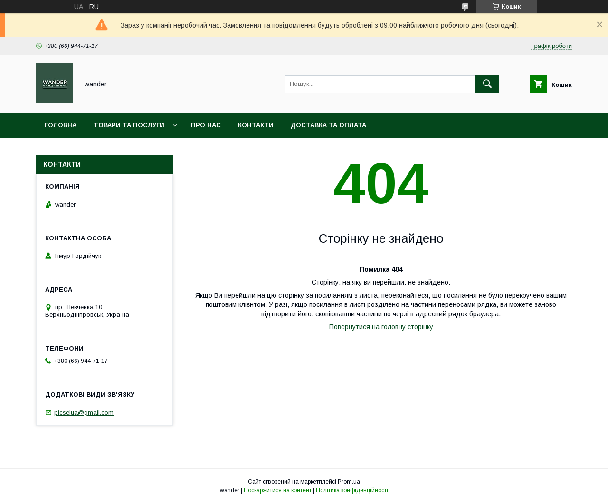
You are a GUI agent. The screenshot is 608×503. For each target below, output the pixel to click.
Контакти (256, 125)
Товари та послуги (129, 125)
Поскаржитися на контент (278, 490)
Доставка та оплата (328, 125)
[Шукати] (487, 84)
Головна (60, 125)
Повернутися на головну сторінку (381, 327)
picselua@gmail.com (84, 412)
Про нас (206, 125)
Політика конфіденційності (352, 490)
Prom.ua (349, 481)
